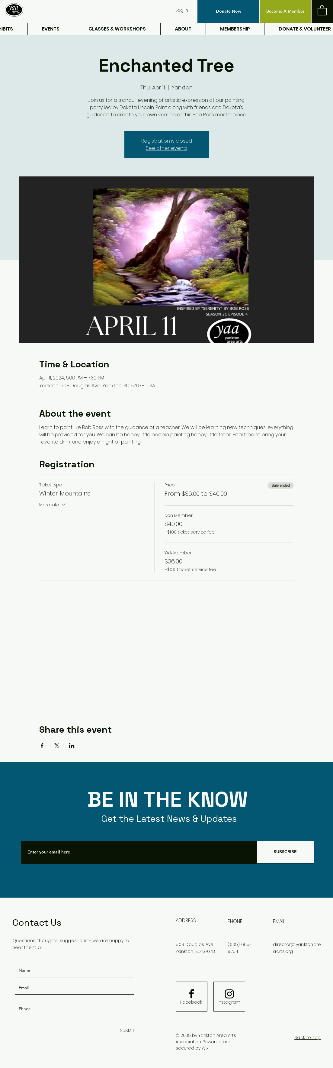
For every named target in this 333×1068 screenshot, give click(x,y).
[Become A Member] (285, 11)
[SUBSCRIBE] (285, 852)
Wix (205, 1048)
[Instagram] (229, 1002)
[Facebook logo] (191, 994)
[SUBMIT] (126, 1031)
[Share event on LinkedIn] (72, 745)
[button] (228, 11)
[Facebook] (191, 1002)
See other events (166, 148)
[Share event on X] (57, 745)
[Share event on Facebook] (42, 745)
